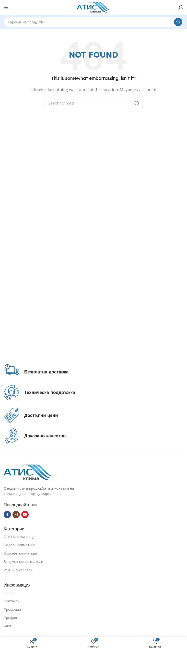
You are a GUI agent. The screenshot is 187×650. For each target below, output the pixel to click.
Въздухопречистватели (23, 561)
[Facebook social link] (7, 514)
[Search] (93, 22)
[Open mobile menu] (6, 7)
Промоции (12, 609)
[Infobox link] (36, 372)
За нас (9, 592)
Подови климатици (19, 545)
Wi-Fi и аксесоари (18, 570)
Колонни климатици (20, 553)
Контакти (12, 601)
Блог (8, 626)
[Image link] (28, 471)
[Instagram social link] (16, 514)
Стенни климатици (19, 536)
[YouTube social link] (25, 514)
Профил (10, 617)
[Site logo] (93, 6)
